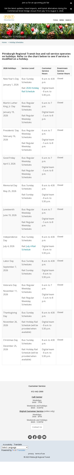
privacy (31, 454)
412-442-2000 (37, 391)
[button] (55, 18)
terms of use (40, 454)
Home (4, 42)
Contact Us (37, 427)
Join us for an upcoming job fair (35, 2)
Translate (18, 450)
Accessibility (7, 444)
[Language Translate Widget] (14, 447)
